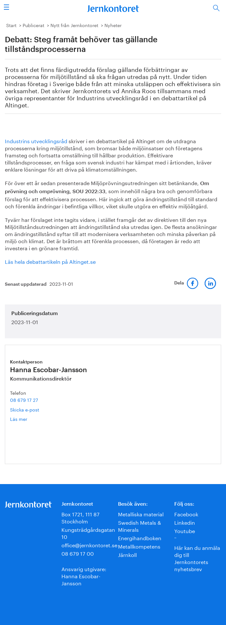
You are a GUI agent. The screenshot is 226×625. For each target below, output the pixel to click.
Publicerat (33, 24)
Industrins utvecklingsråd (36, 140)
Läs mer (28, 418)
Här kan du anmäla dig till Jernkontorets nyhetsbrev (197, 557)
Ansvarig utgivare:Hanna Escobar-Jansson (83, 575)
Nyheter (113, 24)
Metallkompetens (139, 546)
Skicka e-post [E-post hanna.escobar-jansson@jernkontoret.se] (24, 409)
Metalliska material (141, 514)
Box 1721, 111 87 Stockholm (80, 517)
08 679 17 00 (77, 553)
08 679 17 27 (24, 399)
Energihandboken (139, 537)
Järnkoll (127, 554)
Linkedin (184, 522)
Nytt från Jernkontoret (74, 24)
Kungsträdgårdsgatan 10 (88, 532)
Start (11, 24)
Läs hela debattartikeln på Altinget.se (50, 261)
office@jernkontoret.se (89, 545)
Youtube (184, 530)
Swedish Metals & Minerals (139, 525)
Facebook (186, 514)
